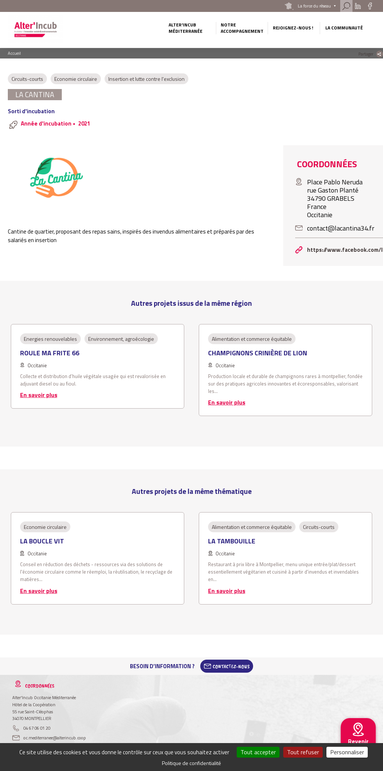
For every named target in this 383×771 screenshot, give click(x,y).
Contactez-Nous (231, 666)
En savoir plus (38, 394)
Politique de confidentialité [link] (191, 763)
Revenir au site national (358, 747)
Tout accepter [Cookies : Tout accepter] (258, 752)
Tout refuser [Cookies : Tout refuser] (303, 752)
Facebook (369, 6)
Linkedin (357, 6)
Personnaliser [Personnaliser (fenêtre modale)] (347, 752)
